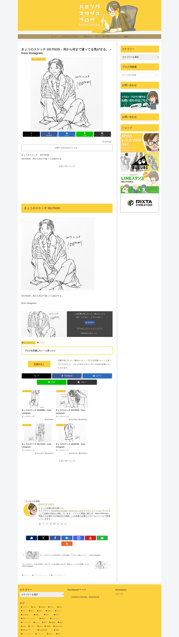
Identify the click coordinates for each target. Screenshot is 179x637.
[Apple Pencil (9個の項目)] (36, 599)
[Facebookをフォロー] (47, 486)
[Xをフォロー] (43, 486)
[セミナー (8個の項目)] (35, 606)
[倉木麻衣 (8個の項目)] (51, 602)
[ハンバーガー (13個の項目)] (27, 591)
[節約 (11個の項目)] (36, 595)
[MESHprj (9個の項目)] (25, 599)
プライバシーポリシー (87, 630)
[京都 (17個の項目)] (23, 583)
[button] (97, 134)
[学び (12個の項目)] (59, 591)
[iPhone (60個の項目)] (42, 564)
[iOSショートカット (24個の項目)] (29, 576)
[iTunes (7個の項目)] (59, 610)
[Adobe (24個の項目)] (43, 576)
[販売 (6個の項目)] (42, 618)
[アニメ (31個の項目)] (58, 568)
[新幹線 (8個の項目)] (25, 606)
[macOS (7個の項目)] (58, 606)
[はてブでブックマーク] (67, 134)
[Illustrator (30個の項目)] (26, 572)
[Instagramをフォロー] (54, 486)
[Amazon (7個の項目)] (38, 610)
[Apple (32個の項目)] (49, 568)
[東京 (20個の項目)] (44, 580)
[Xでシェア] (36, 134)
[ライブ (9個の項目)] (59, 599)
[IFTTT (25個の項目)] (58, 572)
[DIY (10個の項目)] (59, 595)
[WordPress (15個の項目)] (57, 583)
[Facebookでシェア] (51, 134)
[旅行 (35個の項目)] (40, 568)
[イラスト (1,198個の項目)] (25, 564)
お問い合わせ (102, 630)
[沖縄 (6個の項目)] (42, 614)
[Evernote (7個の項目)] (25, 614)
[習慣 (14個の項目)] (58, 587)
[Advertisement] (67, 184)
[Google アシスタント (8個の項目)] (28, 602)
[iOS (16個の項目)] (39, 583)
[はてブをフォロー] (50, 486)
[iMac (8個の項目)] (60, 602)
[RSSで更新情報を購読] (65, 486)
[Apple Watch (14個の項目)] (44, 587)
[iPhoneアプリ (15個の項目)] (28, 587)
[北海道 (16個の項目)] (47, 583)
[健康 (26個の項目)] (37, 572)
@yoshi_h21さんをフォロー (90, 328)
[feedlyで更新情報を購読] (61, 486)
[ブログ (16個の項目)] (31, 583)
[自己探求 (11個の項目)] (25, 595)
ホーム (74, 630)
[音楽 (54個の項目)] (59, 564)
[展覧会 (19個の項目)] (52, 580)
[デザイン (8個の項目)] (47, 606)
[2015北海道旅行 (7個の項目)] (27, 610)
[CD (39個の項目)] (23, 568)
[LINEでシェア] (82, 134)
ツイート (119, 551)
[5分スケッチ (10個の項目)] (48, 595)
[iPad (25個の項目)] (48, 572)
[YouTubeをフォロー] (58, 486)
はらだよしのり (46, 467)
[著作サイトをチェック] (39, 486)
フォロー (91, 322)
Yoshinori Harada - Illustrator (85, 554)
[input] (140, 75)
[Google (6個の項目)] (59, 614)
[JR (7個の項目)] (34, 614)
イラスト (41, 342)
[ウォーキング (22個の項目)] (56, 576)
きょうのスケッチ (28, 342)
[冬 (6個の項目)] (50, 614)
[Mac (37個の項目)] (32, 568)
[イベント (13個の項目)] (40, 591)
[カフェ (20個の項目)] (37, 580)
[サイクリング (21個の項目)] (26, 580)
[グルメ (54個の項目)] (51, 564)
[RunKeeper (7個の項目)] (49, 610)
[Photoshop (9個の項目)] (48, 599)
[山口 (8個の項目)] (41, 602)
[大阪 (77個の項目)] (33, 564)
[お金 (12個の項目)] (50, 591)
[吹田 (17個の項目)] (60, 580)
